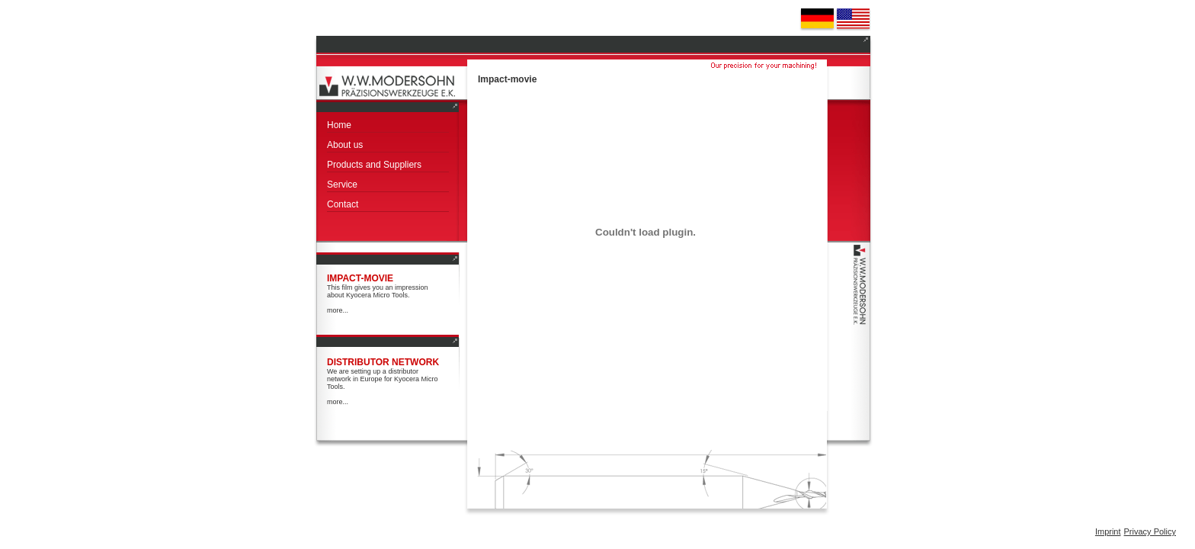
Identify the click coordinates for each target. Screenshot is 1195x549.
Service (342, 184)
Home (339, 125)
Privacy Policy (1150, 531)
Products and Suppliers (374, 164)
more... (337, 310)
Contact (342, 204)
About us (345, 145)
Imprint (1108, 531)
